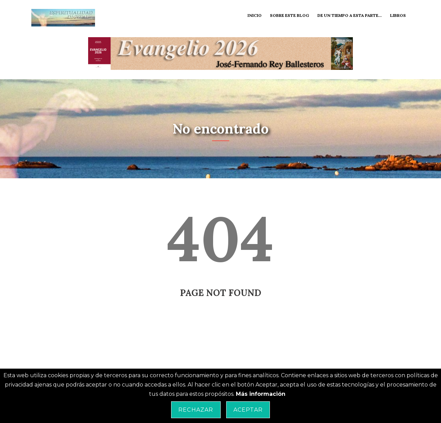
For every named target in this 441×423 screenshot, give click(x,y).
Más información (260, 394)
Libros (398, 15)
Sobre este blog (289, 15)
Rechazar (195, 409)
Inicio (255, 15)
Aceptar (248, 409)
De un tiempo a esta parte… (349, 15)
